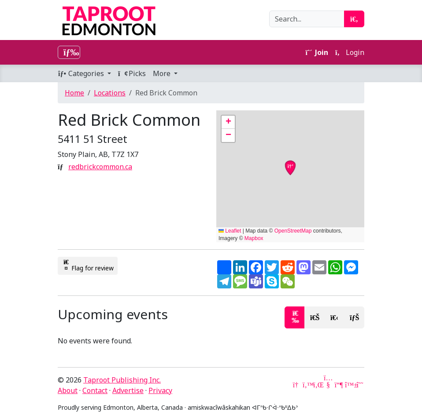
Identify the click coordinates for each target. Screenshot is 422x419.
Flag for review (88, 265)
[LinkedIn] (317, 385)
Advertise (128, 390)
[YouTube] (328, 385)
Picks (132, 73)
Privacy (160, 390)
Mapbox (253, 238)
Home (74, 93)
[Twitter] (307, 385)
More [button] (162, 73)
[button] (228, 122)
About (68, 390)
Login (349, 52)
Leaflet (229, 231)
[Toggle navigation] (69, 52)
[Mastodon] (338, 385)
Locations (110, 93)
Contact (94, 390)
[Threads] (359, 385)
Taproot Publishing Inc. (122, 380)
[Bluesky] (349, 385)
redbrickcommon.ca (100, 166)
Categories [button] (82, 73)
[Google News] (296, 385)
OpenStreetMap (293, 231)
